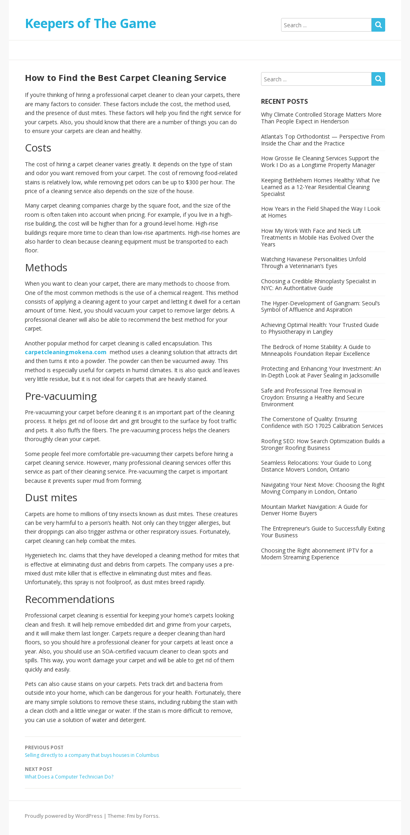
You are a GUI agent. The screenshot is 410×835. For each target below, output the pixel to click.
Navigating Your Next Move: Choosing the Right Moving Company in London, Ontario (323, 488)
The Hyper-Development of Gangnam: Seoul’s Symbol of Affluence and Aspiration (320, 306)
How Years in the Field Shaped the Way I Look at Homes (320, 212)
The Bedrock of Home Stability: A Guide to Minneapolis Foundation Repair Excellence (316, 350)
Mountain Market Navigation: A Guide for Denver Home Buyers (314, 510)
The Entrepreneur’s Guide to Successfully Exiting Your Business (323, 531)
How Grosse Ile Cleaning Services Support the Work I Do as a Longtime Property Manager (320, 161)
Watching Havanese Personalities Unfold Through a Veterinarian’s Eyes (313, 262)
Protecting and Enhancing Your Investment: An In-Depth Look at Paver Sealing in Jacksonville (321, 372)
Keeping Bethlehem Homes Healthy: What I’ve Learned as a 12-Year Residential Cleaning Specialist (320, 187)
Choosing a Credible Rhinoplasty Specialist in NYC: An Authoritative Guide (318, 284)
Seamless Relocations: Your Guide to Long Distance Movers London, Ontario (316, 466)
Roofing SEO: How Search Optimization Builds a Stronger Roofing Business (323, 444)
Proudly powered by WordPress (63, 815)
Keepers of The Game (90, 23)
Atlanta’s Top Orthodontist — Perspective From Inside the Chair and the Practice (323, 140)
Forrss (151, 815)
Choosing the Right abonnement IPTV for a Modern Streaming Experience (317, 554)
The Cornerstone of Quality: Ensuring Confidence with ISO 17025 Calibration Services (322, 422)
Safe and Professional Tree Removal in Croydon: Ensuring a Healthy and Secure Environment (312, 397)
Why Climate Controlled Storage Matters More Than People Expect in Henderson (321, 118)
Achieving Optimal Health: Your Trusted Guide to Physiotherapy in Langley (320, 328)
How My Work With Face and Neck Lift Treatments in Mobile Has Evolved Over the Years (317, 237)
